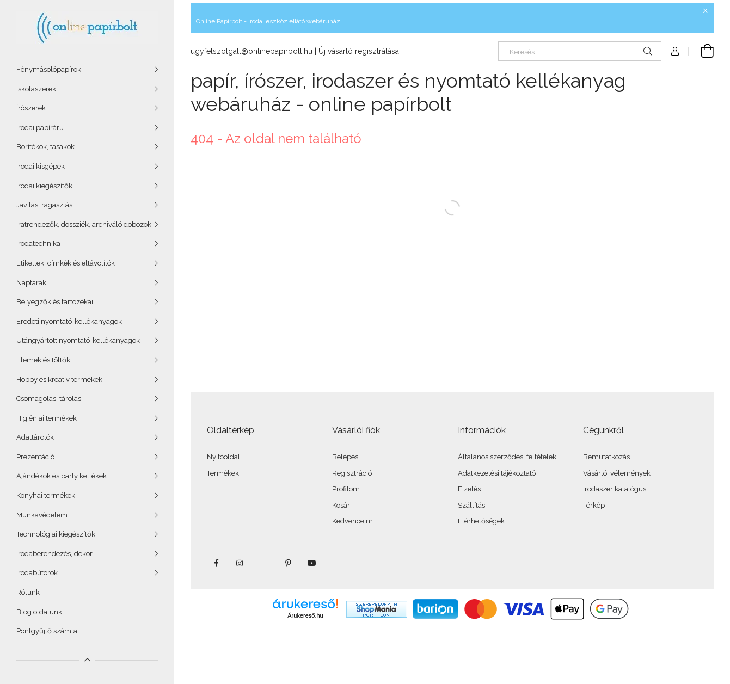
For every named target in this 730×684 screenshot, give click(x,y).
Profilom (346, 489)
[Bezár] (705, 11)
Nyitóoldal (223, 457)
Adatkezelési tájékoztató (497, 473)
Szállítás (471, 505)
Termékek (223, 473)
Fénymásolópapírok (48, 69)
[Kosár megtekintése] (701, 51)
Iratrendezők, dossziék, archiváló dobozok (83, 224)
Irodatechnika (38, 243)
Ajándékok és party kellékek (61, 476)
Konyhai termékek (45, 495)
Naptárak (31, 283)
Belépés (345, 457)
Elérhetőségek (481, 521)
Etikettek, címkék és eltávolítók (65, 263)
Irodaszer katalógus (614, 489)
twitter (264, 563)
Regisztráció (352, 473)
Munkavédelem (42, 515)
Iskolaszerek (36, 89)
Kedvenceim (352, 521)
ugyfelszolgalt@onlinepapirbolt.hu (251, 51)
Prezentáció (35, 457)
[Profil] (675, 51)
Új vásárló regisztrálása (358, 51)
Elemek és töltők (43, 360)
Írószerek (31, 108)
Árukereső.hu (305, 615)
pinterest (288, 563)
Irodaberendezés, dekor (54, 554)
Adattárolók (35, 437)
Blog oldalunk (39, 612)
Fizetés (469, 489)
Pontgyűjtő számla (46, 631)
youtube (312, 563)
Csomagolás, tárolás (48, 399)
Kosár (341, 505)
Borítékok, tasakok (45, 147)
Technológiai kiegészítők (55, 534)
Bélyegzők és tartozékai (54, 302)
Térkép (594, 505)
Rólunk (28, 592)
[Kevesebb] (87, 660)
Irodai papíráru (40, 128)
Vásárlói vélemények (617, 473)
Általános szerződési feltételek (507, 457)
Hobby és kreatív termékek (59, 379)
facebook (216, 563)
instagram (240, 563)
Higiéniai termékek (46, 418)
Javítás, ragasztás (44, 205)
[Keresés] (579, 51)
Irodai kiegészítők (44, 186)
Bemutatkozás (606, 457)
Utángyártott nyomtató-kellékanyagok (78, 340)
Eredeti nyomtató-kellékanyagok (69, 321)
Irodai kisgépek (40, 166)
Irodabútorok (37, 573)
